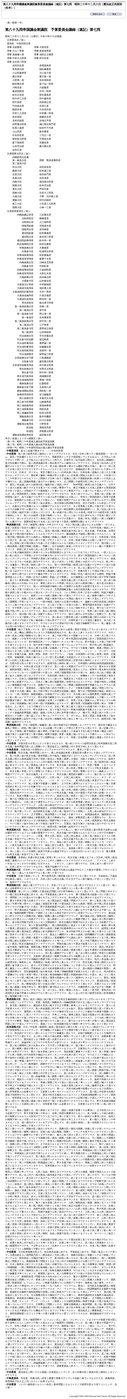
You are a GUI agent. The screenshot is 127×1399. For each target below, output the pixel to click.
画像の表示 (98, 14)
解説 (114, 14)
